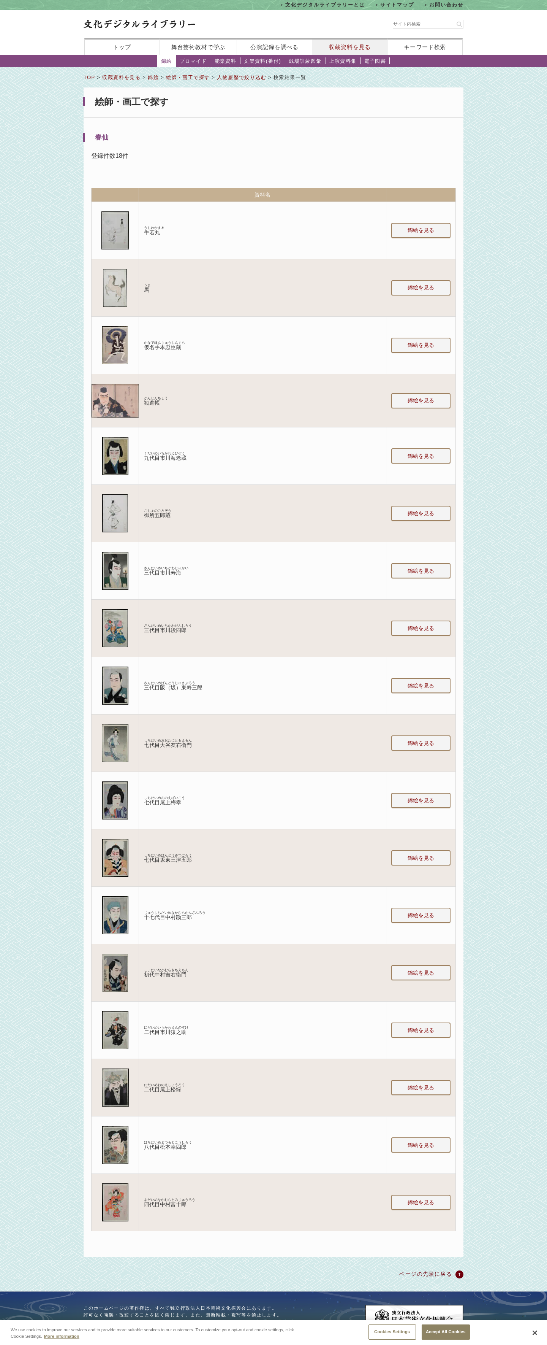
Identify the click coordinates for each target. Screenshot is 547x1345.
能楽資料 (226, 61)
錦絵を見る (421, 230)
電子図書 (375, 61)
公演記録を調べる (274, 47)
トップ (122, 47)
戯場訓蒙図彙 (305, 61)
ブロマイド (193, 61)
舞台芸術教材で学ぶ (198, 47)
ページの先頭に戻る (425, 1274)
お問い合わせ (446, 5)
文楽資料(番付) (262, 61)
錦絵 (166, 61)
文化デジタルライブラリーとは (325, 5)
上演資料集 (343, 61)
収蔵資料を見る (350, 47)
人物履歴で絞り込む (241, 77)
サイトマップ (397, 5)
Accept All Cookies (446, 1334)
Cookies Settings (392, 1334)
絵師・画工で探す (188, 77)
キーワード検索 (425, 47)
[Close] (534, 1335)
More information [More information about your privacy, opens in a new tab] (61, 1339)
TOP (89, 77)
